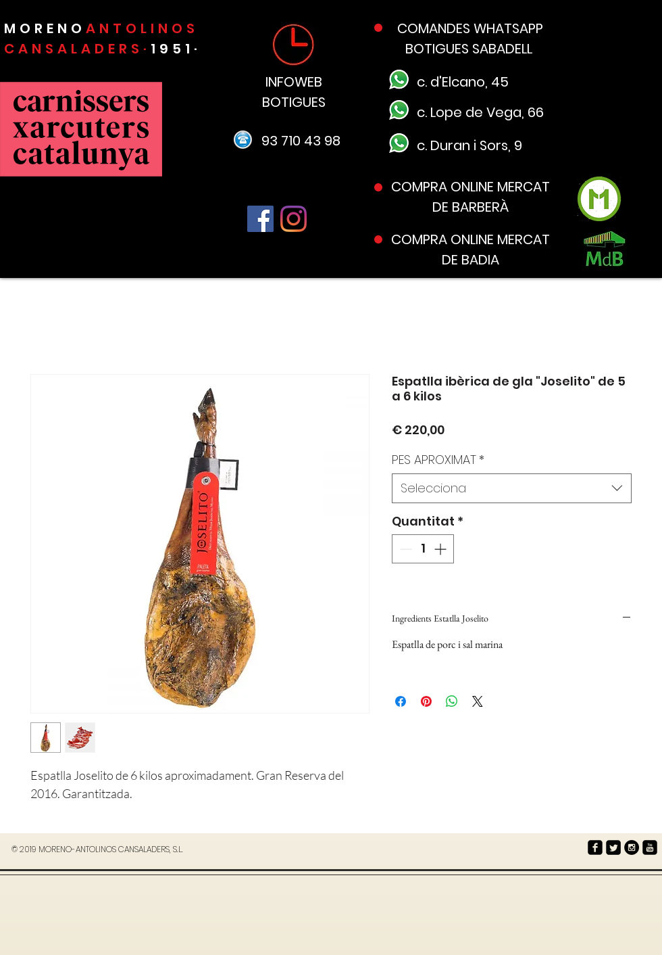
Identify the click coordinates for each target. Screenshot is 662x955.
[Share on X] (477, 701)
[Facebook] (260, 219)
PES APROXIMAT (438, 459)
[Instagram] (293, 219)
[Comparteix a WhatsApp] (452, 701)
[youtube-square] (649, 847)
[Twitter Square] (613, 847)
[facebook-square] (595, 847)
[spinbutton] (423, 549)
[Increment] (441, 549)
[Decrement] (404, 549)
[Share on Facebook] (400, 701)
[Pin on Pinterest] (426, 701)
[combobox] (512, 488)
